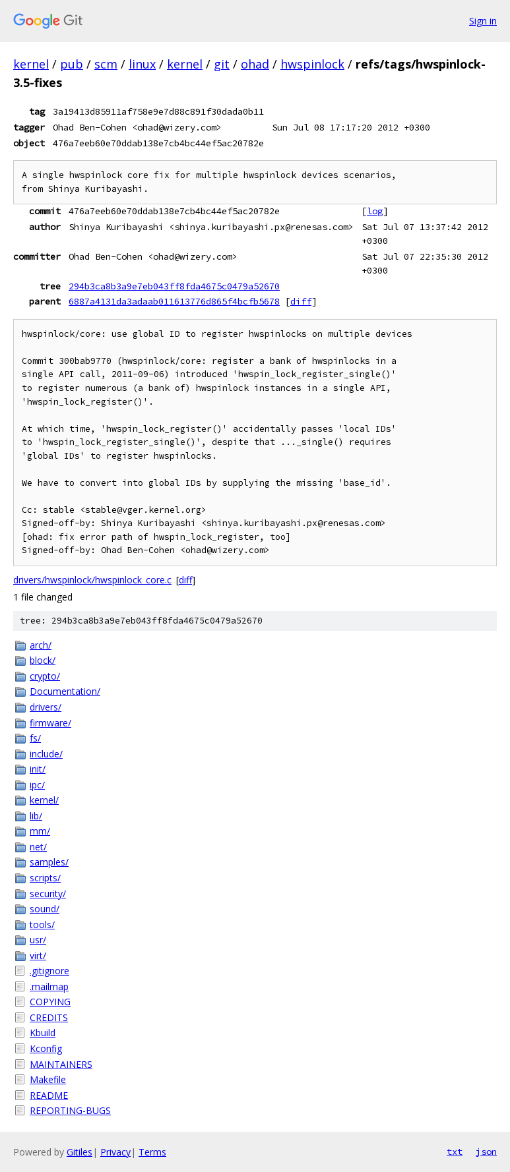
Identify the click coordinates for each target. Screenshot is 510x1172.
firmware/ (50, 723)
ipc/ (37, 784)
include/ (46, 753)
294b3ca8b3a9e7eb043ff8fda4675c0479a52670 (174, 286)
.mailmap (49, 986)
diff (300, 301)
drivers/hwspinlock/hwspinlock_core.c (92, 579)
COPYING (50, 1001)
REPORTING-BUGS (70, 1110)
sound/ (44, 908)
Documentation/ (65, 691)
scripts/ (45, 877)
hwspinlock (312, 64)
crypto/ (45, 676)
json (486, 1151)
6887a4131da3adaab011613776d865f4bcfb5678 (174, 301)
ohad (255, 64)
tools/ (42, 924)
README (49, 1095)
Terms (152, 1152)
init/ (38, 769)
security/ (48, 893)
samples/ (49, 862)
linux (142, 64)
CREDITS (49, 1017)
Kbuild (42, 1032)
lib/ (36, 815)
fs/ (35, 738)
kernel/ (44, 800)
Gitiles (79, 1152)
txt (454, 1151)
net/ (38, 846)
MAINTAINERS (61, 1064)
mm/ (40, 831)
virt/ (38, 955)
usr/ (38, 939)
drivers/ (45, 707)
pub (71, 64)
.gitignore (49, 970)
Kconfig (46, 1048)
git (222, 64)
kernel (31, 64)
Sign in (483, 21)
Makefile (48, 1079)
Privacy (115, 1152)
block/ (42, 660)
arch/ (40, 645)
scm (105, 64)
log (375, 211)
